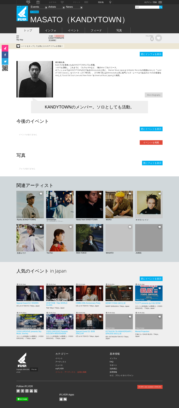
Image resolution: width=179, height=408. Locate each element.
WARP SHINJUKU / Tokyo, (117, 306)
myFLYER (59, 369)
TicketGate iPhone (65, 399)
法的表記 (113, 369)
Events (35, 6)
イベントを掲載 (151, 142)
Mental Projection (142, 331)
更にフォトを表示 (152, 163)
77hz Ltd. (34, 369)
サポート (113, 365)
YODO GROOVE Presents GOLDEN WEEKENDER (57, 332)
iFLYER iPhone (61, 399)
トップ (28, 30)
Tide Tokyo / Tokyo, (55, 308)
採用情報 (113, 372)
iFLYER (22, 360)
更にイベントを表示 (151, 129)
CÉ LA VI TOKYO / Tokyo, (28, 306)
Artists (52, 6)
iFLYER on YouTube (31, 391)
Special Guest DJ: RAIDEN (27, 303)
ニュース (59, 365)
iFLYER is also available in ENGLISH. (149, 387)
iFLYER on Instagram (27, 391)
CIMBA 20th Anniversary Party (88, 303)
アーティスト (60, 362)
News (69, 6)
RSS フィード (35, 391)
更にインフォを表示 (151, 54)
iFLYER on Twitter (18, 391)
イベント (73, 30)
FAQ (111, 362)
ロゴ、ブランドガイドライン (121, 375)
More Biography (153, 95)
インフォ (50, 30)
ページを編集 (60, 36)
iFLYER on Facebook (22, 391)
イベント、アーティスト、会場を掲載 (70, 372)
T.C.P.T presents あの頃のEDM (147, 303)
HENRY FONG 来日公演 (115, 303)
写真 (119, 30)
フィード (96, 30)
